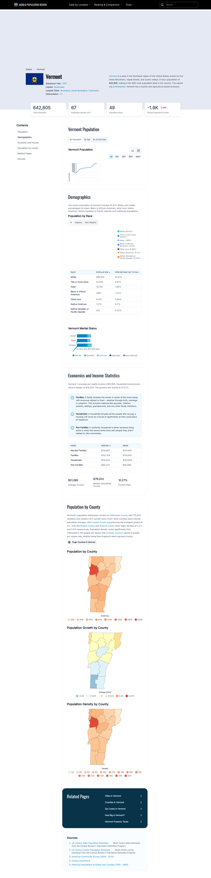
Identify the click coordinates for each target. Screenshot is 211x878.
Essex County (115, 567)
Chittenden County (119, 550)
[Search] (181, 4)
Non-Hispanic (90, 251)
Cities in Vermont (113, 830)
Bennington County (85, 560)
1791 (64, 83)
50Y (131, 156)
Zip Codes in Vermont (115, 843)
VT (61, 94)
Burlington (65, 90)
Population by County (28, 148)
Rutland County (107, 560)
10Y (117, 156)
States (29, 69)
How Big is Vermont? (115, 850)
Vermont (113, 76)
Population (23, 132)
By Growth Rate (99, 139)
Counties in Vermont (114, 837)
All (111, 156)
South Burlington (79, 90)
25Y (124, 156)
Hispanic (78, 251)
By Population (75, 139)
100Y (138, 156)
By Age (87, 139)
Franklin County (99, 557)
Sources (21, 159)
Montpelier (59, 87)
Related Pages (25, 153)
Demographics (25, 137)
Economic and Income (28, 142)
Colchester (94, 90)
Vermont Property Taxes (116, 856)
